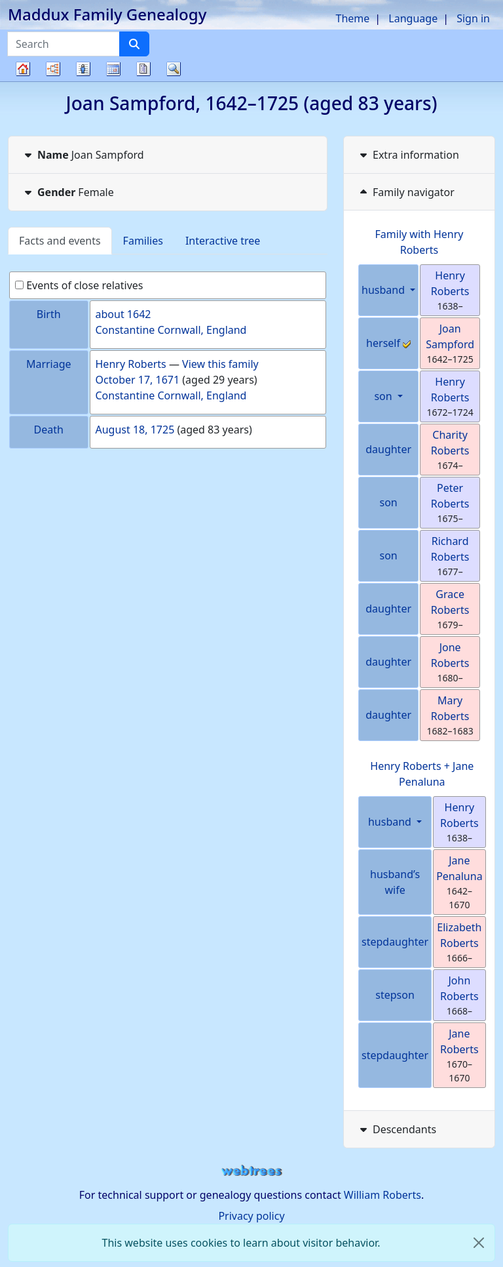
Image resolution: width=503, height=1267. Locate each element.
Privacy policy (251, 1216)
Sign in (473, 18)
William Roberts (382, 1195)
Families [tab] (143, 240)
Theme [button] (353, 18)
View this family (220, 364)
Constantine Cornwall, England (171, 330)
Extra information (408, 155)
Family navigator (406, 192)
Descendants (396, 1129)
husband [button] (384, 290)
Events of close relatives (79, 285)
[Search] (134, 43)
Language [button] (413, 18)
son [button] (384, 396)
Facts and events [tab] (60, 240)
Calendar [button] (113, 68)
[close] (478, 1242)
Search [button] (173, 68)
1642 (139, 314)
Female (68, 192)
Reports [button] (143, 68)
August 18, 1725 (135, 429)
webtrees (251, 1171)
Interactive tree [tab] (222, 240)
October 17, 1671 (138, 379)
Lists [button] (83, 68)
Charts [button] (53, 68)
